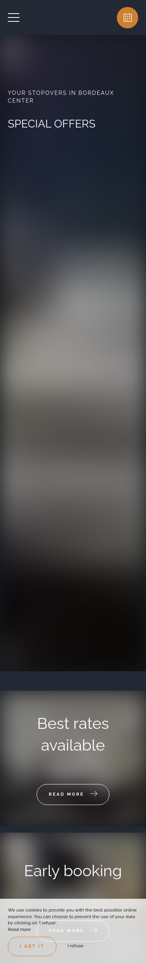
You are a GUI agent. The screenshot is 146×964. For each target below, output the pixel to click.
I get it (32, 946)
